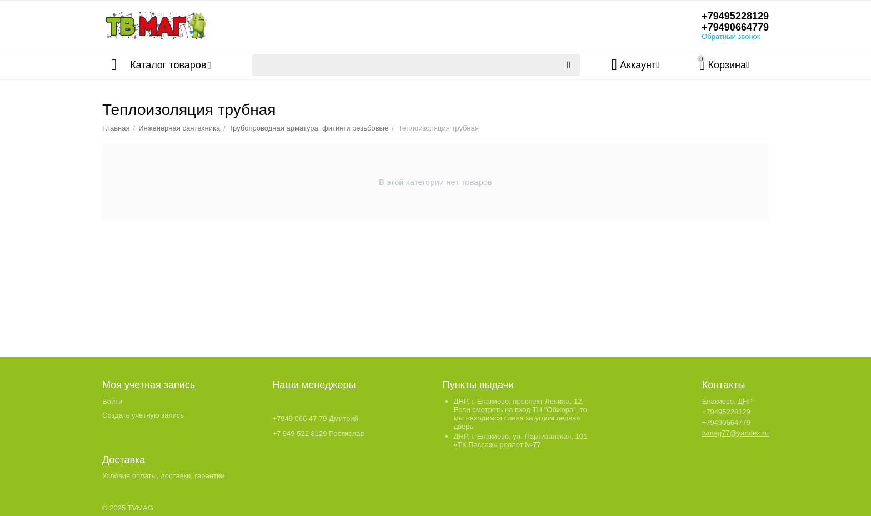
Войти (112, 401)
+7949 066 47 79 (299, 418)
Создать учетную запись (143, 415)
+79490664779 (735, 27)
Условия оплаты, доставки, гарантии (163, 476)
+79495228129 (735, 16)
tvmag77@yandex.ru (735, 433)
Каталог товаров (168, 65)
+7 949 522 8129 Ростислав (318, 433)
